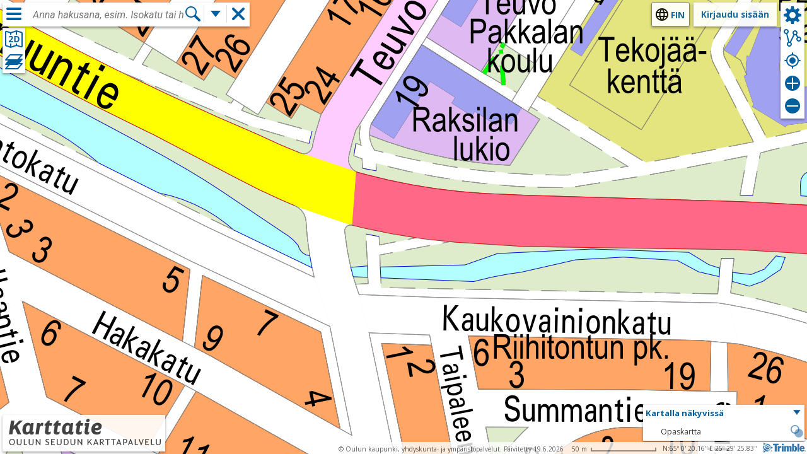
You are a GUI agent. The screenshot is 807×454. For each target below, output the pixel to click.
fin (678, 15)
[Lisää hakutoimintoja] (216, 14)
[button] (723, 413)
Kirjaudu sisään (735, 14)
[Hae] (193, 14)
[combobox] (108, 15)
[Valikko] (14, 14)
